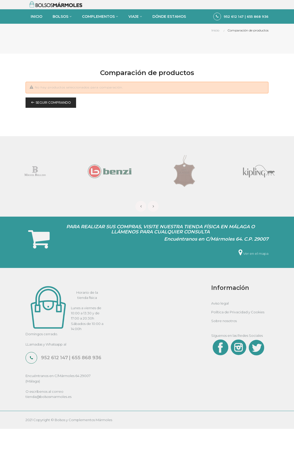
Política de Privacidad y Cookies (237, 333)
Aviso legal (220, 324)
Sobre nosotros (224, 342)
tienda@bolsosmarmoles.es (48, 417)
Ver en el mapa (253, 274)
